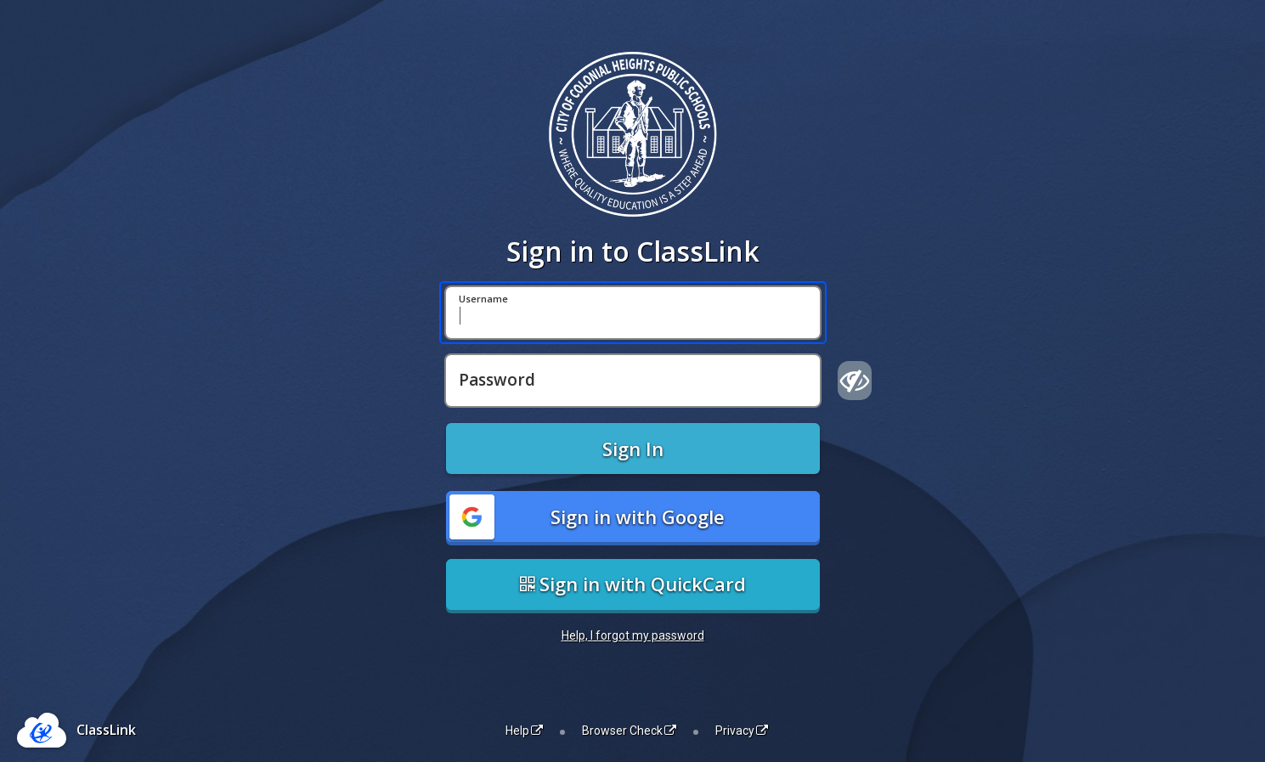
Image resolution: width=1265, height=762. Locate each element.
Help (524, 730)
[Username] (633, 312)
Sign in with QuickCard (633, 583)
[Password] (633, 380)
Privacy (741, 730)
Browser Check (629, 730)
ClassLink (106, 729)
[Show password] (855, 380)
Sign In (633, 448)
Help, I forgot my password (633, 635)
